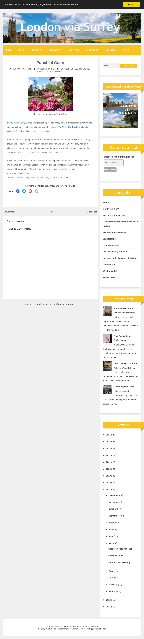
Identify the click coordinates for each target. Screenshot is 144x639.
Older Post (92, 212)
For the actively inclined (115, 251)
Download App (55, 50)
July (111, 529)
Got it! (131, 4)
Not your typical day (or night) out (120, 258)
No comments (55, 71)
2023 (108, 448)
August (112, 522)
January (113, 591)
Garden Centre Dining (119, 562)
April (111, 571)
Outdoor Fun (67, 69)
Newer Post (9, 212)
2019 (108, 476)
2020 (108, 469)
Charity (125, 50)
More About (36, 50)
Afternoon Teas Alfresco (120, 549)
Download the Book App (55, 186)
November (114, 502)
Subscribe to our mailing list (119, 157)
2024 (108, 441)
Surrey (40, 71)
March (112, 577)
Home (8, 50)
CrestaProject (51, 629)
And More (110, 50)
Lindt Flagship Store (124, 386)
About (21, 50)
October (113, 509)
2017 (108, 489)
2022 (108, 455)
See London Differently (114, 232)
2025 (108, 435)
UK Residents (110, 239)
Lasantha (76, 629)
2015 (108, 607)
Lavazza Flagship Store (125, 363)
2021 (108, 462)
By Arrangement (111, 245)
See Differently (83, 69)
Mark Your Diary (111, 209)
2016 (108, 600)
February (113, 584)
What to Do (74, 50)
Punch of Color (50, 62)
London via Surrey (59, 626)
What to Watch (110, 271)
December (114, 495)
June (111, 536)
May (111, 543)
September (114, 516)
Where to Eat (92, 50)
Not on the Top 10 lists (114, 215)
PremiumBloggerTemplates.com (93, 629)
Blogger (95, 626)
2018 (108, 482)
